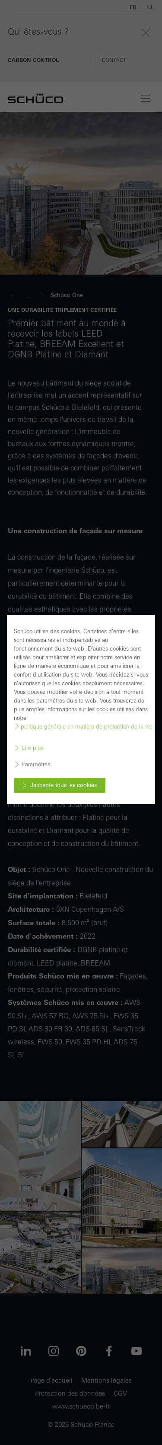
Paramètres (36, 764)
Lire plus (32, 748)
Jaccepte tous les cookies (63, 785)
